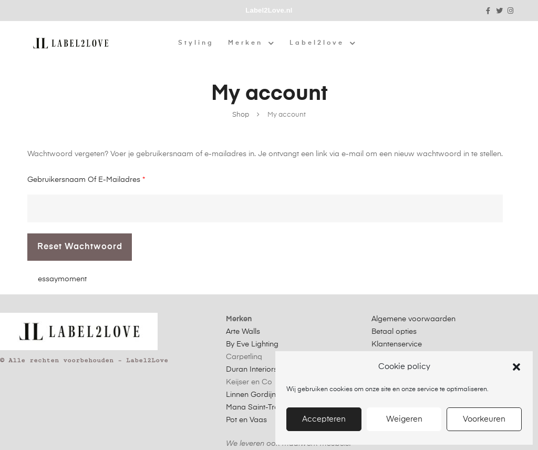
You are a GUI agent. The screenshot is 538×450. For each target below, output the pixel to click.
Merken (251, 43)
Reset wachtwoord (79, 247)
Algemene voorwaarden (413, 319)
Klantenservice (396, 344)
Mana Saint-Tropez (259, 407)
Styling (196, 43)
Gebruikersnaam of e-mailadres (86, 177)
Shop (240, 114)
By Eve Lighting (252, 344)
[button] (516, 367)
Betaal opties (394, 331)
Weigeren (404, 419)
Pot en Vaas (246, 420)
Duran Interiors (251, 369)
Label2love (323, 43)
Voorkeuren (484, 419)
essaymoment (62, 279)
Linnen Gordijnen (255, 394)
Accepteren (324, 419)
